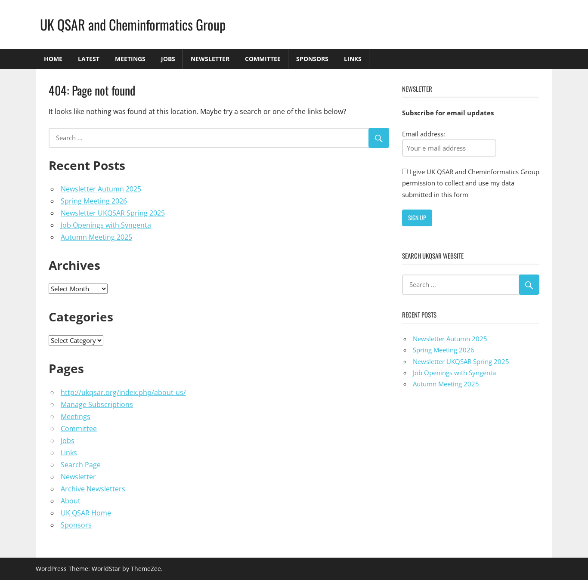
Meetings (130, 59)
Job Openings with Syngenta (106, 225)
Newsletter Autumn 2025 (101, 189)
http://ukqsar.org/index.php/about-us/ (123, 392)
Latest (88, 59)
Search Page (81, 464)
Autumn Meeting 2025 (96, 237)
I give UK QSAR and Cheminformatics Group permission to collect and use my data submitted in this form (470, 183)
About (70, 501)
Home (53, 59)
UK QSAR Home (86, 513)
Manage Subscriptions (97, 404)
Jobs (168, 59)
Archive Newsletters (93, 489)
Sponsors (312, 59)
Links (353, 59)
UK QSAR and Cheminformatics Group (133, 24)
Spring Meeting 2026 (94, 201)
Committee (263, 59)
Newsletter (210, 59)
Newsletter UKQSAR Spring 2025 (113, 213)
